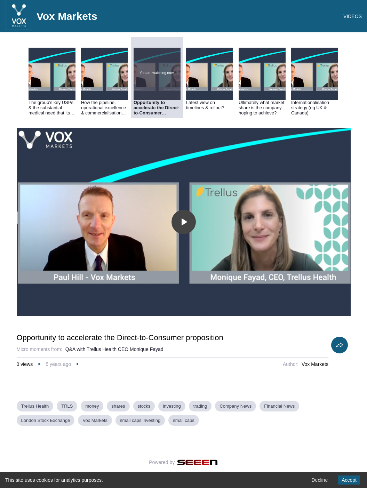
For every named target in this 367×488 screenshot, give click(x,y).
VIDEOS (352, 16)
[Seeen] (197, 462)
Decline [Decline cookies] (319, 480)
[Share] (339, 345)
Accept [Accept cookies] (349, 480)
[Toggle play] (183, 222)
